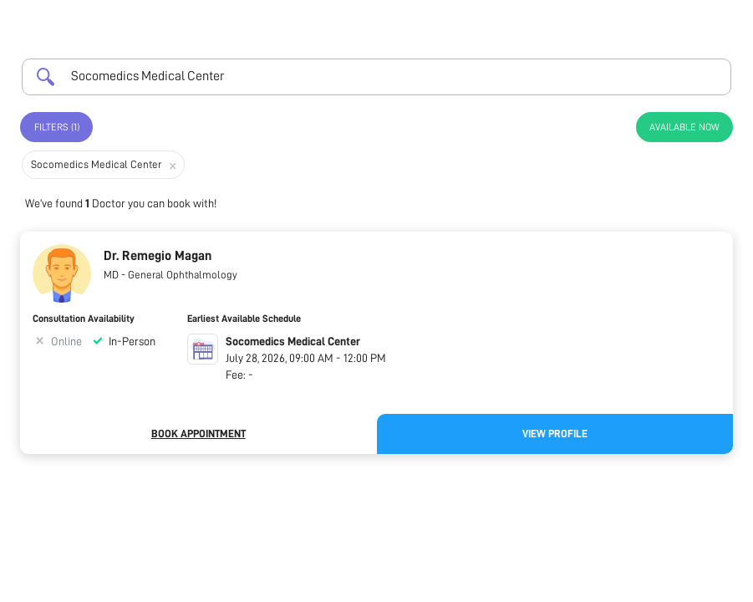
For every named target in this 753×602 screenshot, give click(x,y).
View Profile (555, 433)
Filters (56, 127)
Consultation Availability (84, 319)
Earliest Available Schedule (244, 319)
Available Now (684, 127)
